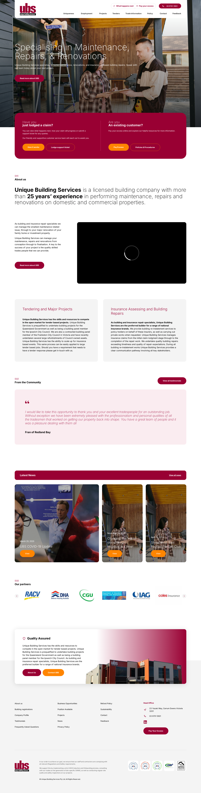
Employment (87, 13)
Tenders (116, 13)
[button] (17, 596)
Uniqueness (69, 13)
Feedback (177, 13)
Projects (103, 13)
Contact (163, 13)
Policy (150, 13)
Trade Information (133, 13)
